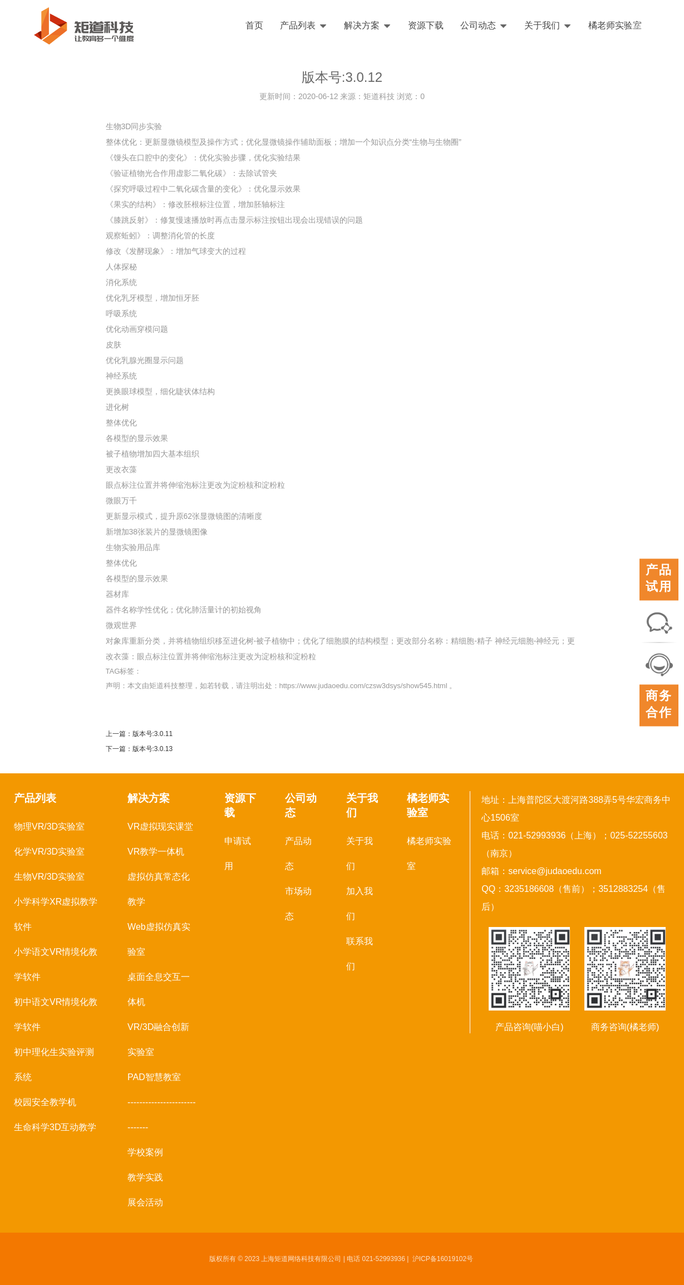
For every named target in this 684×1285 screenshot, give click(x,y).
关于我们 (548, 25)
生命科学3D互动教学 (55, 1127)
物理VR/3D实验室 (49, 826)
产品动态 (298, 853)
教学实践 (145, 1177)
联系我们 (359, 953)
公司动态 (484, 25)
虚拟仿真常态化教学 (158, 889)
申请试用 (237, 853)
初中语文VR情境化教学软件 (55, 1014)
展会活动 (145, 1202)
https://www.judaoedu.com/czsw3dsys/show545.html (363, 685)
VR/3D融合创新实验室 (158, 1039)
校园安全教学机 (45, 1102)
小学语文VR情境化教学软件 (55, 964)
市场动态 (298, 903)
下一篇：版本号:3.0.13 (139, 749)
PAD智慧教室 (154, 1077)
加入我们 (359, 903)
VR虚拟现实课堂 (160, 826)
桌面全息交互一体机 (158, 989)
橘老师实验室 (615, 25)
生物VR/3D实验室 (49, 876)
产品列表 (303, 25)
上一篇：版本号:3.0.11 (139, 734)
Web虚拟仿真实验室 (158, 939)
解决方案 (367, 25)
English (643, 25)
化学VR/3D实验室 (49, 851)
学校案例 (145, 1152)
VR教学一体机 (155, 851)
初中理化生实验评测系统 (54, 1064)
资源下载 (426, 25)
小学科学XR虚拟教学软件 (55, 914)
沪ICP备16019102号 (442, 1259)
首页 (254, 25)
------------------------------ (161, 1114)
